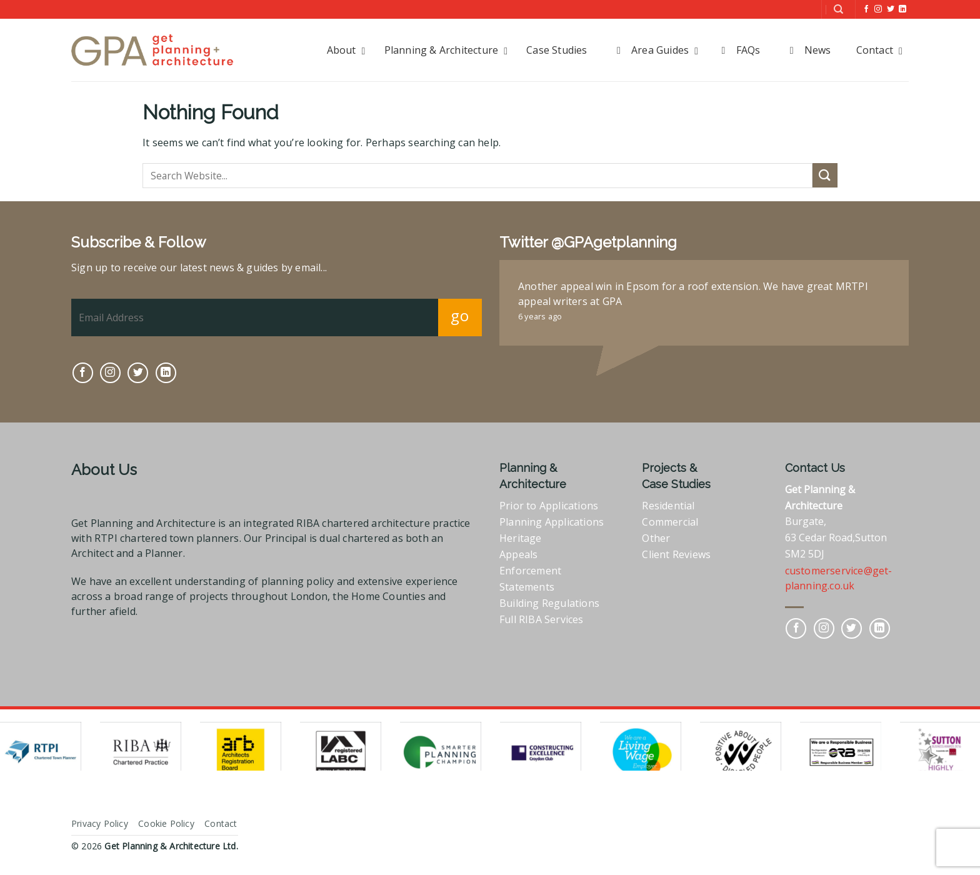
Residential (668, 505)
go (460, 315)
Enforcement (530, 571)
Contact (220, 823)
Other (656, 538)
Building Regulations (549, 603)
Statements (526, 587)
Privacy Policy (99, 823)
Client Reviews (676, 554)
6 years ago (540, 316)
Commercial (670, 522)
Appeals (518, 554)
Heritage (520, 538)
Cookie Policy (166, 823)
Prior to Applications (548, 505)
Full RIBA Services (541, 619)
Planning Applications (551, 522)
